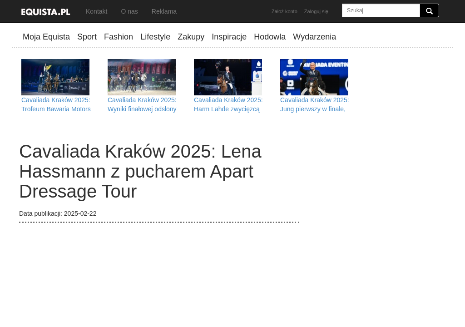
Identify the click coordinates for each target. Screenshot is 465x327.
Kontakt (96, 11)
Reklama (164, 11)
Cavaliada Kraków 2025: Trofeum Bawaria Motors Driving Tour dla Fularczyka (59, 109)
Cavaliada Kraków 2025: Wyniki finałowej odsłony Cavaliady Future (142, 109)
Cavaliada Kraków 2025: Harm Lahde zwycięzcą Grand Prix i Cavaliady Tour (232, 109)
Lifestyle (155, 36)
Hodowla (270, 36)
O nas (129, 11)
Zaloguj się (316, 11)
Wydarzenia (314, 36)
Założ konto (284, 11)
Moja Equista (46, 36)
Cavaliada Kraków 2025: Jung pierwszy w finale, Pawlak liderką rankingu (314, 109)
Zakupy (191, 36)
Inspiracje (229, 36)
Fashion (118, 36)
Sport (87, 36)
